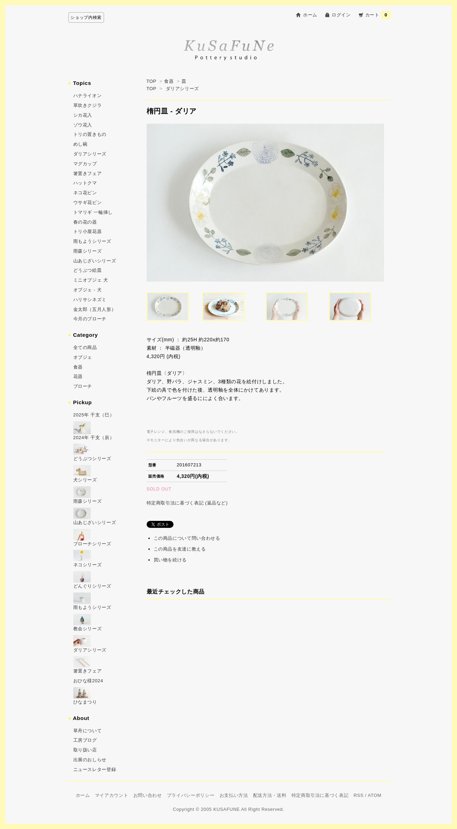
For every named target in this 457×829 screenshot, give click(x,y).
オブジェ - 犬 (87, 289)
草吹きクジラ (87, 105)
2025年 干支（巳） (94, 414)
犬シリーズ (85, 479)
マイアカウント (111, 795)
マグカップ (85, 163)
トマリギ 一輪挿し (93, 212)
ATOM (374, 795)
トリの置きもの (90, 134)
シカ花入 (83, 115)
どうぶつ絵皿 (87, 270)
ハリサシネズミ (90, 299)
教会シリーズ (87, 628)
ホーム (310, 14)
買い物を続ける (170, 559)
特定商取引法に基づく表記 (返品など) (187, 503)
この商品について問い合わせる (187, 538)
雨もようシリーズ (92, 241)
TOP (151, 81)
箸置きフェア (87, 173)
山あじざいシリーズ (94, 260)
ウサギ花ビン (87, 202)
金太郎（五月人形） (94, 309)
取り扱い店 (85, 749)
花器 (78, 376)
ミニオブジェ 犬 (90, 280)
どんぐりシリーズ (92, 586)
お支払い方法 (234, 795)
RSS (359, 795)
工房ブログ (85, 740)
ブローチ (83, 386)
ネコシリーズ (87, 564)
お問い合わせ (147, 795)
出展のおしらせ (90, 759)
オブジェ (83, 357)
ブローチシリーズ (92, 543)
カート (378, 14)
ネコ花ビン (85, 192)
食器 (169, 81)
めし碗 (80, 144)
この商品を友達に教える (180, 549)
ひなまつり (85, 702)
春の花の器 (85, 222)
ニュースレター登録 (94, 769)
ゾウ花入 (83, 125)
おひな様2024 (88, 680)
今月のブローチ (90, 318)
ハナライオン (87, 95)
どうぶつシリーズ (92, 458)
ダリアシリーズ (182, 88)
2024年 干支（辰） (94, 437)
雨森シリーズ (87, 251)
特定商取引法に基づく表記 (320, 795)
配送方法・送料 (270, 795)
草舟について (87, 730)
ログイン (341, 14)
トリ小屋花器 (87, 231)
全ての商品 (85, 347)
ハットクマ (85, 183)
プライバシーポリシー (191, 795)
